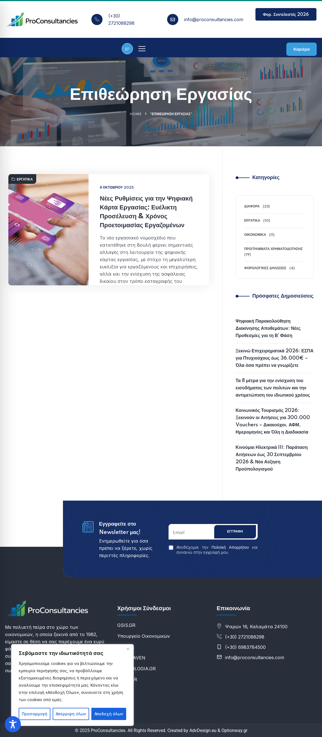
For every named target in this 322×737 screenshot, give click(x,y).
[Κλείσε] (128, 649)
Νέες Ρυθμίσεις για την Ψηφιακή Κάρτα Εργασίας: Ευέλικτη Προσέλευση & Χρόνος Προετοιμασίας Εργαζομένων (146, 234)
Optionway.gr (234, 730)
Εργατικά (22, 201)
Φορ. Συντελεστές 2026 (286, 17)
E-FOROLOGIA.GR (136, 668)
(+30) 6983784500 (245, 647)
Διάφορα (252, 206)
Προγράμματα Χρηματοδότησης (273, 249)
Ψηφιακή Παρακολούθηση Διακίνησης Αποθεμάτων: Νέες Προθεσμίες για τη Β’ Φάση (268, 328)
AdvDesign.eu (202, 730)
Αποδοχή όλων (108, 713)
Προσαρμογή (34, 713)
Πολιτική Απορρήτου (230, 547)
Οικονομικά (255, 235)
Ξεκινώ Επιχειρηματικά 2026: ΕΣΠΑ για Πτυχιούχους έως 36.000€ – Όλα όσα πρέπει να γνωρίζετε (275, 358)
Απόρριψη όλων (71, 713)
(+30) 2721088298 (244, 637)
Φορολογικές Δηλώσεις (265, 268)
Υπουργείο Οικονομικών (143, 636)
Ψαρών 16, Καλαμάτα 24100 (256, 626)
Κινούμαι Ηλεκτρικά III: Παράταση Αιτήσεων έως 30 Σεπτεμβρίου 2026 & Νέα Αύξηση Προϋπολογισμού (272, 458)
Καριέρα (301, 49)
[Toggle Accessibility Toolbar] (12, 724)
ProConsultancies (108, 730)
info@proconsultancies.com (213, 19)
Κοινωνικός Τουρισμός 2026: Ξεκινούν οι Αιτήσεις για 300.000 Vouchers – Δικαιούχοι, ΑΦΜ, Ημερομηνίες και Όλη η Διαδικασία (273, 421)
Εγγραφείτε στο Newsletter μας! (120, 528)
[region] (72, 685)
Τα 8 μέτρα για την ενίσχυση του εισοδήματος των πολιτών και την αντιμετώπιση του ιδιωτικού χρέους (273, 388)
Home (136, 114)
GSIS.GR (126, 625)
